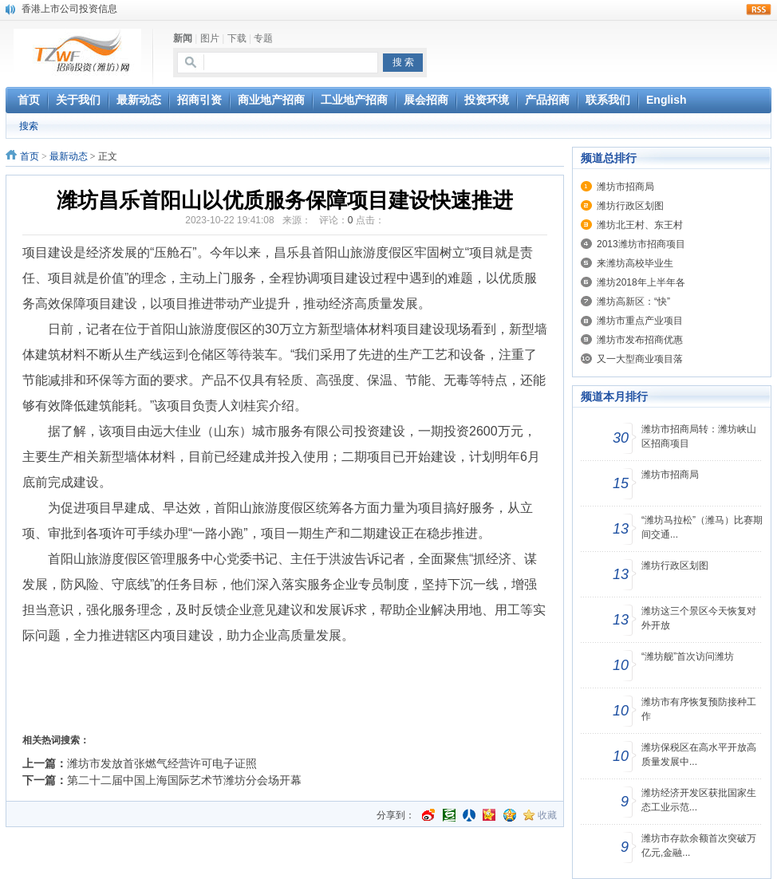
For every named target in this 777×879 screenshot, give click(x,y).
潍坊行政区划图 (630, 205)
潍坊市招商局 (625, 186)
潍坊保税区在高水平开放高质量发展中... (698, 754)
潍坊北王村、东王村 (640, 225)
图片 (209, 38)
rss (758, 9)
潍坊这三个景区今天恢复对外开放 (698, 618)
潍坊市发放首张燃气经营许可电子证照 (162, 763)
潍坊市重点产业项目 (640, 320)
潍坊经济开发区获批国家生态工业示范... (698, 800)
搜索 (28, 126)
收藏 (547, 815)
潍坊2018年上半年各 (641, 282)
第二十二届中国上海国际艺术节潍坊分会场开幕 (184, 780)
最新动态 (68, 156)
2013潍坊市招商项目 (641, 244)
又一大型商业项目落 (640, 359)
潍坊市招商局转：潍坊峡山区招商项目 (698, 436)
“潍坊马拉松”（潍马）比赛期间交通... (702, 527)
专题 (263, 38)
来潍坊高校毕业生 (635, 263)
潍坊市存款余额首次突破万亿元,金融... (698, 845)
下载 (237, 38)
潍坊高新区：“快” (633, 301)
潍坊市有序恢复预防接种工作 (698, 709)
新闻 (182, 38)
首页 (29, 156)
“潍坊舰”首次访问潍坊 (687, 656)
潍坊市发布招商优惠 (640, 339)
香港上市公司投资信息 (69, 8)
